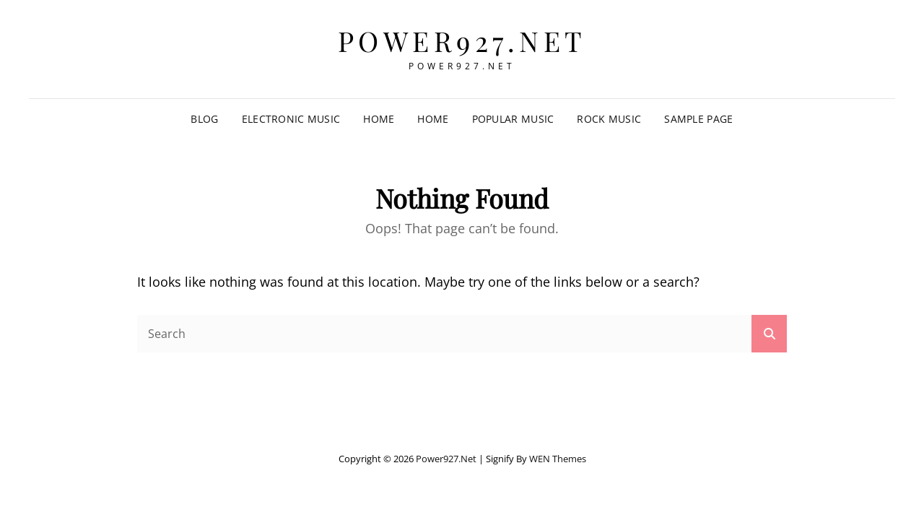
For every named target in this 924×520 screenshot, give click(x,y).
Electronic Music (291, 119)
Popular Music (513, 119)
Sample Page (698, 119)
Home (378, 119)
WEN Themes (557, 458)
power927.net (462, 40)
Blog (204, 119)
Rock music (609, 119)
